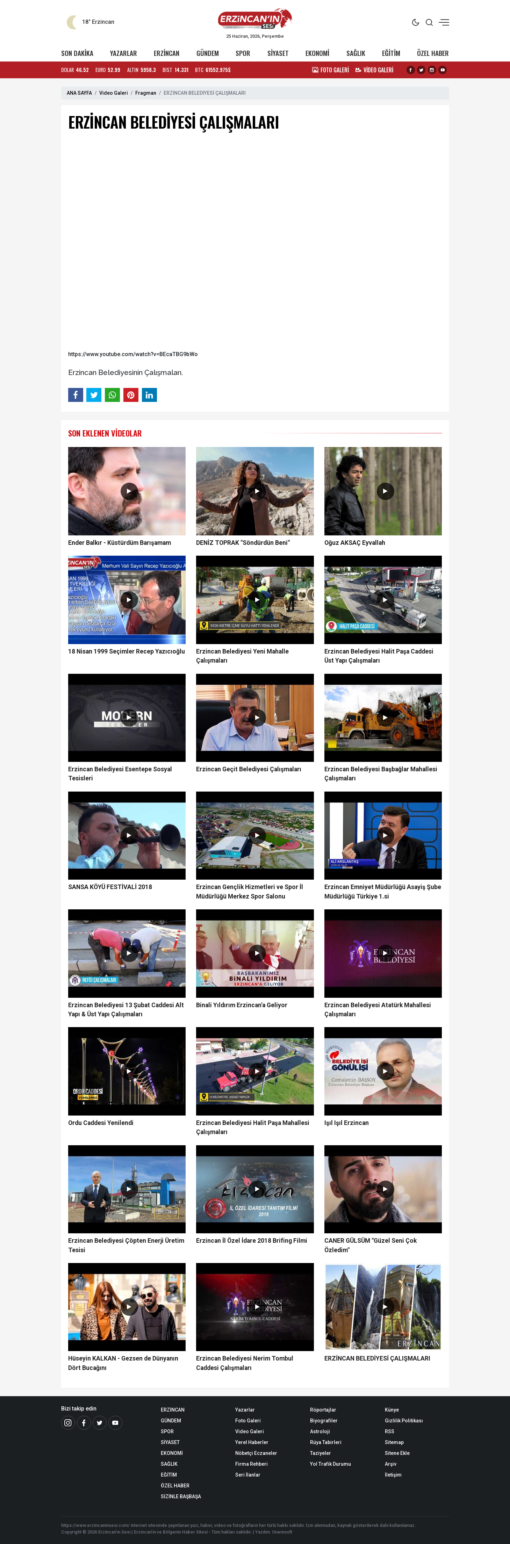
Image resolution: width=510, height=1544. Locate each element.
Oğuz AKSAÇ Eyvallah (354, 542)
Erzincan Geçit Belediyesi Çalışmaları (248, 769)
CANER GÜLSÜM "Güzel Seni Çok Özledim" (370, 1245)
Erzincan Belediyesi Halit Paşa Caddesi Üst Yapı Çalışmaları (378, 656)
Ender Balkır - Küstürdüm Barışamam (119, 542)
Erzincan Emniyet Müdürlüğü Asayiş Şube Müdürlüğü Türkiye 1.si (382, 891)
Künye (392, 1410)
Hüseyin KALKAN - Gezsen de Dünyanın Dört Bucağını (123, 1363)
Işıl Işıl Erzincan (346, 1122)
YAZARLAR (123, 53)
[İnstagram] (68, 1423)
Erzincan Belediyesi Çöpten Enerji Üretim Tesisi (126, 1245)
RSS (389, 1431)
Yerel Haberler (251, 1442)
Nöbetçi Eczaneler (256, 1453)
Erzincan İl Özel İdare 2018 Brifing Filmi (251, 1240)
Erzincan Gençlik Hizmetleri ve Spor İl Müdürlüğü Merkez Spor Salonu (249, 891)
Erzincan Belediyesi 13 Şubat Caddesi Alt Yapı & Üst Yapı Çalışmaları (126, 1010)
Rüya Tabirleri (326, 1442)
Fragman (145, 93)
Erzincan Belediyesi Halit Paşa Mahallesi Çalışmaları (252, 1127)
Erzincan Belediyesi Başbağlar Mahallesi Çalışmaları (380, 774)
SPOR (243, 53)
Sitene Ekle (397, 1453)
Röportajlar (323, 1410)
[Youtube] (115, 1423)
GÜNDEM (207, 53)
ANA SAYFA (79, 93)
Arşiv (390, 1464)
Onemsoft (282, 1532)
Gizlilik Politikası (404, 1420)
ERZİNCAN (166, 53)
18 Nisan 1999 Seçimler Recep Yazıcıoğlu (126, 651)
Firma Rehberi (251, 1464)
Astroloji (320, 1431)
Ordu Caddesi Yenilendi (101, 1122)
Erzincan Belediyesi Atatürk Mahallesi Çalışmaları (377, 1010)
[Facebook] (84, 1423)
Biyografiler (324, 1420)
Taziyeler (320, 1453)
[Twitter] (100, 1423)
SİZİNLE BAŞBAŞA (181, 1496)
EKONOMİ (317, 53)
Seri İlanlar (247, 1475)
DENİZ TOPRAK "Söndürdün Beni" (243, 542)
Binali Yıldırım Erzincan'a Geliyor (241, 1005)
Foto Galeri (248, 1420)
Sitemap (394, 1442)
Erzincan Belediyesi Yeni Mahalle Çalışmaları (242, 656)
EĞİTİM (391, 53)
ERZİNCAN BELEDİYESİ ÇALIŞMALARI (377, 1358)
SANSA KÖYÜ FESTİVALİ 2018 (110, 886)
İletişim (393, 1475)
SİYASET (278, 53)
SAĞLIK (355, 53)
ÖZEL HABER (433, 53)
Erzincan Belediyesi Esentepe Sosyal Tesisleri (120, 774)
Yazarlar (245, 1410)
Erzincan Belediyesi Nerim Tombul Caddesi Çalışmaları (244, 1363)
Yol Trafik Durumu (330, 1464)
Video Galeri (113, 93)
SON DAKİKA (77, 53)
